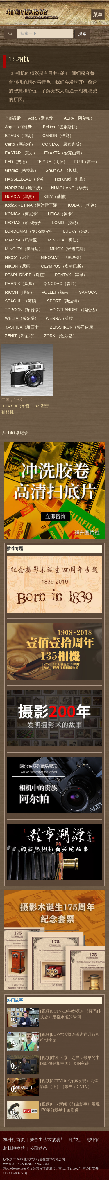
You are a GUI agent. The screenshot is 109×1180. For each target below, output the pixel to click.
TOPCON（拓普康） (24, 309)
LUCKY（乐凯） (78, 231)
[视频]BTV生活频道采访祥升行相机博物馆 (53, 1037)
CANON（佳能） (58, 135)
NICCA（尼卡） (19, 257)
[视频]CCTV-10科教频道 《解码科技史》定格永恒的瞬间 (54, 1014)
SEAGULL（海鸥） (22, 301)
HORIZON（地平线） (24, 187)
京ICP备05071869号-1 (17, 1168)
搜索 (82, 34)
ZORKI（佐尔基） (60, 335)
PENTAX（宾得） (71, 275)
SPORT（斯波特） (64, 301)
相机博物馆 (14, 1148)
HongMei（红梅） (71, 179)
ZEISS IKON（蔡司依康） (73, 327)
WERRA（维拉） (61, 318)
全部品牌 (13, 118)
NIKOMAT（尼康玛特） (62, 257)
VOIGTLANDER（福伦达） (74, 309)
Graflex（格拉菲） (21, 170)
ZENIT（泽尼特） (21, 335)
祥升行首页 (14, 1139)
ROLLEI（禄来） (56, 292)
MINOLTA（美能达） (24, 248)
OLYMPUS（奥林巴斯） (63, 266)
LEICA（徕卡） (62, 214)
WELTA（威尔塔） (22, 318)
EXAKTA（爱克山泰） (64, 153)
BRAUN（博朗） (20, 135)
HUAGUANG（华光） (71, 187)
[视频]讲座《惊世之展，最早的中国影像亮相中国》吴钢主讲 (53, 1061)
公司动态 (38, 1148)
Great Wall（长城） (63, 170)
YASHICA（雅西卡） (24, 327)
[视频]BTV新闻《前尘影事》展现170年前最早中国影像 (53, 1107)
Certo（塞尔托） (20, 144)
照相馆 (92, 1139)
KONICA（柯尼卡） (23, 214)
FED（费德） (17, 161)
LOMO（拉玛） (66, 222)
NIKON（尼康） (19, 266)
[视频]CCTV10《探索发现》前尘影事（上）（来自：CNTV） (53, 1084)
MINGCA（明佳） (64, 240)
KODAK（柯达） (83, 205)
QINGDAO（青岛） (61, 283)
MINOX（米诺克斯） (68, 248)
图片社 (74, 1139)
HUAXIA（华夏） (20, 196)
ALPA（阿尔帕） (79, 118)
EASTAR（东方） (21, 153)
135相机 (19, 59)
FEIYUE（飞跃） (51, 161)
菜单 (97, 14)
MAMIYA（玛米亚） (23, 240)
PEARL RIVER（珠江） (26, 275)
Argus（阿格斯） (20, 127)
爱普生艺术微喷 (46, 1139)
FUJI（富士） (86, 161)
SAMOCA (88, 292)
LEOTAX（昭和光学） (25, 222)
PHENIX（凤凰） (20, 283)
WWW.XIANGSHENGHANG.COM (26, 1163)
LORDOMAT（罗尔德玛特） (30, 231)
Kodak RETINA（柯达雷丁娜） (33, 205)
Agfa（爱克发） (42, 118)
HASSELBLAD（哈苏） (26, 179)
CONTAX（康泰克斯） (62, 144)
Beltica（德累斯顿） (61, 127)
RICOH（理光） (19, 292)
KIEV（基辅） (56, 196)
